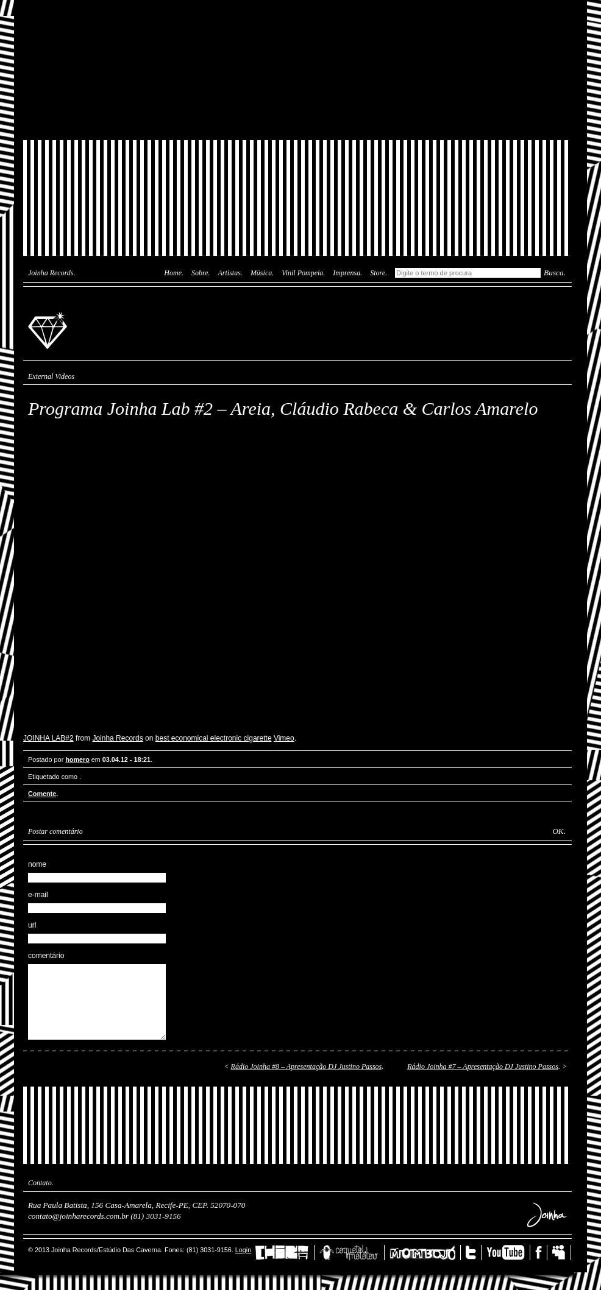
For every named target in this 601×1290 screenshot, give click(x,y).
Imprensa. (347, 273)
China (285, 1252)
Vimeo (284, 738)
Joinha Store (297, 112)
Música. (262, 273)
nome (37, 864)
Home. (173, 273)
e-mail (38, 894)
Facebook (541, 1252)
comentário (46, 955)
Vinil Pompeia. (303, 273)
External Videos (51, 376)
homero (77, 759)
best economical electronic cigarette (213, 738)
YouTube (508, 1252)
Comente (42, 793)
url (32, 925)
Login (243, 1249)
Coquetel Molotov (352, 1252)
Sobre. (200, 273)
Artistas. (230, 273)
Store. (378, 273)
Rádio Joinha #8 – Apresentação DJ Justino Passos (306, 1066)
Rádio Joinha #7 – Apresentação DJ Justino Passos (482, 1066)
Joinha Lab (297, 70)
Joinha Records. (52, 273)
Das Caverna (297, 21)
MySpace (561, 1252)
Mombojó (425, 1252)
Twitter (474, 1252)
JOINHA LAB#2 (48, 738)
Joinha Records (49, 329)
